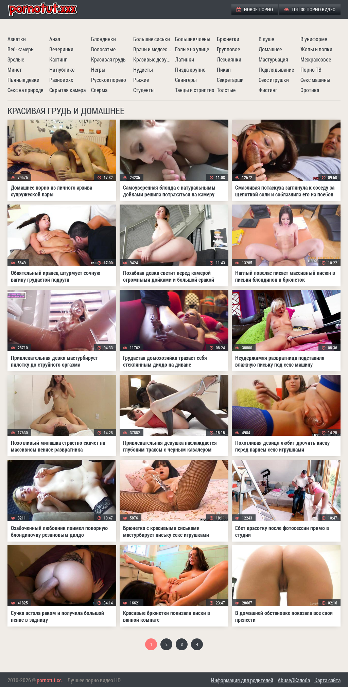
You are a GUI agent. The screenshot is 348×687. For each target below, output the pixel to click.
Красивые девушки (153, 59)
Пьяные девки (23, 79)
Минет (14, 69)
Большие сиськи (151, 38)
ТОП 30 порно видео (309, 9)
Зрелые (15, 59)
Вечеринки (61, 49)
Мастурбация (273, 59)
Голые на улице (192, 49)
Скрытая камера (67, 89)
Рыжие (141, 79)
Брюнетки (228, 38)
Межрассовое (315, 59)
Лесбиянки (229, 59)
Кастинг (58, 59)
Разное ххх (61, 79)
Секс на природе (25, 89)
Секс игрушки (274, 79)
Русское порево (108, 79)
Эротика (309, 89)
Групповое (228, 49)
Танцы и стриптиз (194, 89)
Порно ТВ (310, 69)
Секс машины (315, 79)
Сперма (99, 89)
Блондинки (103, 38)
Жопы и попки (316, 49)
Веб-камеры (21, 49)
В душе (266, 38)
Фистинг (268, 89)
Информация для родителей (242, 680)
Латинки (184, 59)
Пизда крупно (190, 69)
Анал (54, 38)
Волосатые (103, 49)
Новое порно (255, 9)
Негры (98, 69)
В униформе (313, 38)
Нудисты (143, 69)
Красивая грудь (108, 59)
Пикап (224, 69)
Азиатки (16, 38)
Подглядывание (276, 69)
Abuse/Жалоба (294, 680)
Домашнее (270, 49)
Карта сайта (327, 680)
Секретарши (230, 79)
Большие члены (192, 38)
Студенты (144, 89)
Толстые (226, 89)
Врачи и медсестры (153, 49)
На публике (61, 69)
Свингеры (186, 79)
